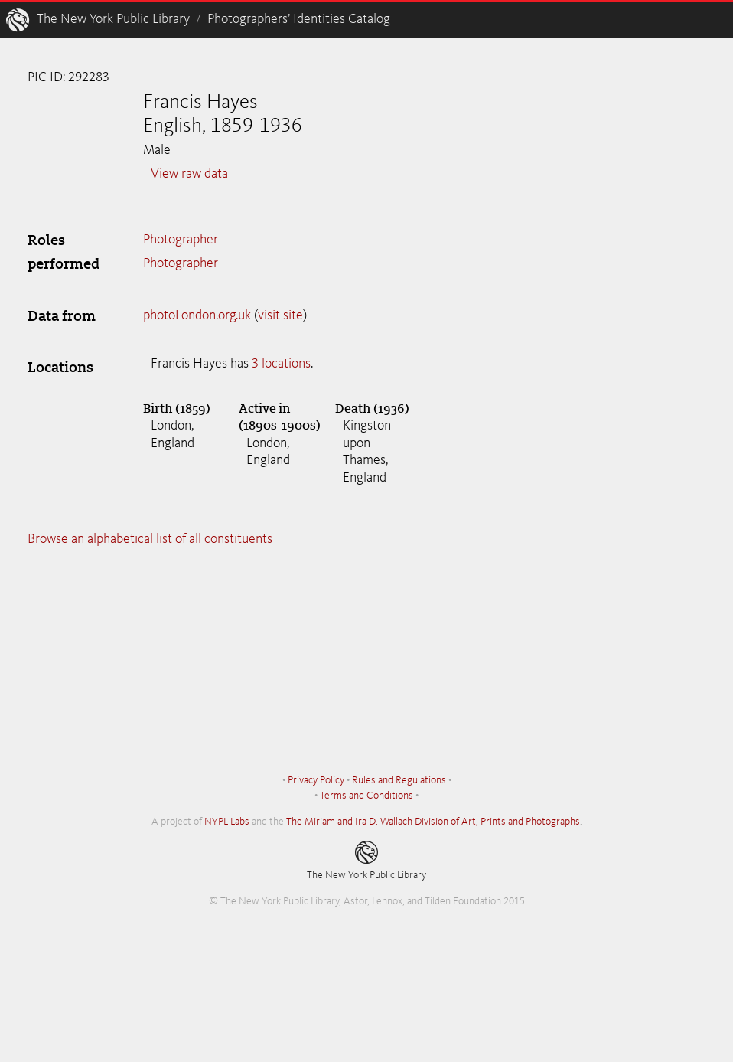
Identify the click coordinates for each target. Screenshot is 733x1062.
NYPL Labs (226, 821)
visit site (280, 315)
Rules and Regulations (399, 780)
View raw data (189, 174)
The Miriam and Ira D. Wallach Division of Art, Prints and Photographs (433, 821)
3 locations (281, 364)
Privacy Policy (316, 780)
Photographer (180, 240)
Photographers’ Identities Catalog (298, 19)
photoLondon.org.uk (197, 315)
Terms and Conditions (366, 795)
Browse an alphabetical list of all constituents (150, 539)
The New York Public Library (113, 19)
